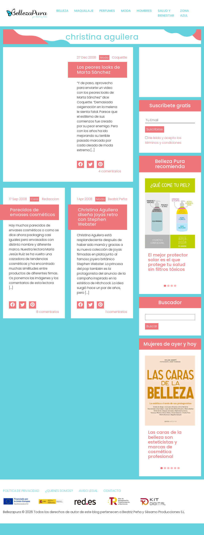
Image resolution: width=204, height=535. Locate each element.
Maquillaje (83, 10)
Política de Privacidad (21, 490)
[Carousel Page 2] (168, 286)
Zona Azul (184, 13)
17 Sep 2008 (18, 199)
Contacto (112, 490)
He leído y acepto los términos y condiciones (163, 140)
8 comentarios (47, 312)
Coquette (119, 57)
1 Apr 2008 (84, 199)
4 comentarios (109, 171)
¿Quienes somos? (59, 490)
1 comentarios (116, 312)
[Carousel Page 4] (175, 286)
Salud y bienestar (166, 13)
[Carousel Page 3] (172, 286)
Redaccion (50, 199)
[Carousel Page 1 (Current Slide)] (165, 286)
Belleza (62, 10)
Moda (126, 10)
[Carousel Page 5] (175, 468)
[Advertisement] (170, 72)
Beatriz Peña (117, 199)
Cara (34, 199)
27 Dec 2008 (86, 57)
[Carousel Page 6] (178, 468)
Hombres (144, 10)
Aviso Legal (88, 490)
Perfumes (107, 10)
